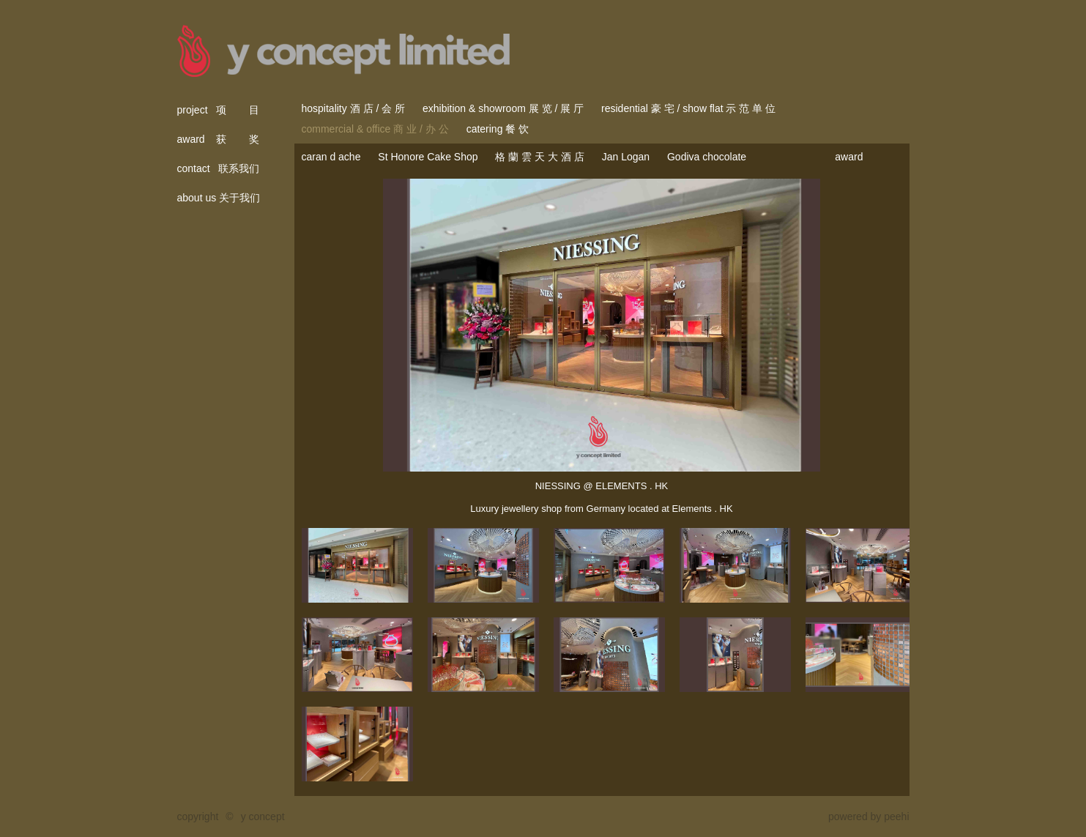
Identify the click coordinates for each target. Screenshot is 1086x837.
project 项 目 (218, 110)
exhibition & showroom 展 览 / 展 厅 (503, 108)
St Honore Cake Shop (427, 157)
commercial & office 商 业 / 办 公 (375, 129)
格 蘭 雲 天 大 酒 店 (539, 157)
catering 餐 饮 (497, 129)
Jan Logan (626, 157)
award (849, 157)
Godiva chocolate (706, 157)
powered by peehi (869, 816)
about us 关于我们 (219, 198)
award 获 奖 (218, 139)
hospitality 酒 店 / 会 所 (354, 108)
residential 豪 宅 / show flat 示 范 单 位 (688, 108)
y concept (263, 816)
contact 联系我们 (218, 168)
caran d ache (331, 157)
